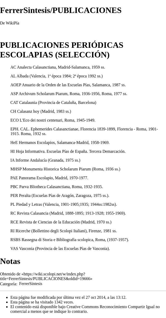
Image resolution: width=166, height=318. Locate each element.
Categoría (8, 283)
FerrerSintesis (30, 283)
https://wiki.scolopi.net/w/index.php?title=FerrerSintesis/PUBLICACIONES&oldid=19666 (45, 276)
